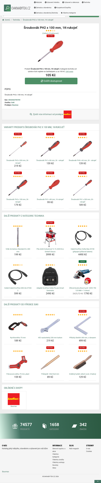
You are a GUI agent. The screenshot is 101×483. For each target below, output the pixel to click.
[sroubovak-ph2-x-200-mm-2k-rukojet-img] (18, 148)
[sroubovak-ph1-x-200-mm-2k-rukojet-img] (82, 187)
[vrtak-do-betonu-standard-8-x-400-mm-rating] (18, 226)
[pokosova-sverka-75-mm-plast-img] (18, 362)
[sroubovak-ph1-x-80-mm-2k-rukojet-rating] (50, 137)
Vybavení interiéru (52, 2)
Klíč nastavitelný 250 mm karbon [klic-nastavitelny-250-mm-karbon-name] (50, 338)
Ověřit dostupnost (51, 81)
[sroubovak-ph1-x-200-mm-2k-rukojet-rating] (82, 176)
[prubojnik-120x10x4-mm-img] (50, 362)
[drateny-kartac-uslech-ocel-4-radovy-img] (82, 362)
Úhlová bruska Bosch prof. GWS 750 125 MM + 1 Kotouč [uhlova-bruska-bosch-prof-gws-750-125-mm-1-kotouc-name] (82, 289)
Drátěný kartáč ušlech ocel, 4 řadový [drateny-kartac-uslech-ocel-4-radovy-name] (82, 374)
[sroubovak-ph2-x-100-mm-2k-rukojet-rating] (18, 176)
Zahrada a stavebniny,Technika (46, 13)
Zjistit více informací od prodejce (50, 114)
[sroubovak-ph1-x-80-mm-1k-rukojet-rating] (50, 176)
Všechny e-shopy (58, 462)
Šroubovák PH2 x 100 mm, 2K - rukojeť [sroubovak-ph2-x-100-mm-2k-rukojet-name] (17, 200)
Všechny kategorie (68, 13)
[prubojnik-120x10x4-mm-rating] (50, 351)
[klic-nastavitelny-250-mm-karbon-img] (50, 326)
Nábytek (38, 2)
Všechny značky (58, 460)
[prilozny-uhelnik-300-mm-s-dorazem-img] (82, 326)
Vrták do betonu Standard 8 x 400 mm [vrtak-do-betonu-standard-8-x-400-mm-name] (18, 250)
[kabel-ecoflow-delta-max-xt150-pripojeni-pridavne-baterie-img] (82, 237)
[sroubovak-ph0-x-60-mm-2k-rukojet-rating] (82, 137)
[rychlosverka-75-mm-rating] (18, 315)
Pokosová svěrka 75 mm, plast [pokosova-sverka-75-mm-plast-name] (17, 374)
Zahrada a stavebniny (43, 8)
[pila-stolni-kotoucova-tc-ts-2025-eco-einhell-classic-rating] (50, 226)
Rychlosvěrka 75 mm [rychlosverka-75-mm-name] (18, 338)
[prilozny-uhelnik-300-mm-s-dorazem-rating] (82, 315)
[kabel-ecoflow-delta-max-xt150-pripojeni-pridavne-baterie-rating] (82, 226)
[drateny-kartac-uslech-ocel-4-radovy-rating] (82, 351)
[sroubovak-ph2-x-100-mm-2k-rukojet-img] (18, 187)
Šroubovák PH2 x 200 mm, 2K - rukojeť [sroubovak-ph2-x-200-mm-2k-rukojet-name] (17, 161)
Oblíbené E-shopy (13, 388)
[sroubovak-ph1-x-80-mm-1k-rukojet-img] (50, 187)
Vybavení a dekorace (70, 2)
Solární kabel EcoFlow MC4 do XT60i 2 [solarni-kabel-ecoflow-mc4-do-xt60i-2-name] (17, 289)
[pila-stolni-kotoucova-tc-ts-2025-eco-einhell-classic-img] (50, 237)
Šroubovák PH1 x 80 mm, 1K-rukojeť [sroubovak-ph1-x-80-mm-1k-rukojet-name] (50, 199)
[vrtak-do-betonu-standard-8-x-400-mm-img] (18, 237)
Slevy (54, 468)
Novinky (55, 465)
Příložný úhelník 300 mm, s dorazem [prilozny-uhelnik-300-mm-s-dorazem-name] (82, 338)
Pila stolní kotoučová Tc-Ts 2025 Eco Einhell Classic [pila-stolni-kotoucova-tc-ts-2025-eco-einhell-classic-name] (50, 250)
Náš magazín (74, 449)
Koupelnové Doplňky (62, 8)
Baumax (15, 105)
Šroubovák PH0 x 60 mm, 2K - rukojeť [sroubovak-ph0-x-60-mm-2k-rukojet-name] (82, 160)
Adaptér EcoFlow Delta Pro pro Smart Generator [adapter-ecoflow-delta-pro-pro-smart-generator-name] (50, 289)
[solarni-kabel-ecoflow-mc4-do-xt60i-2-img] (18, 276)
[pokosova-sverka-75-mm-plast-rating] (18, 351)
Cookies (89, 451)
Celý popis (69, 71)
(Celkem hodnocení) (50, 33)
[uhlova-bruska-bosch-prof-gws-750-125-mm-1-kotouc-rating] (82, 265)
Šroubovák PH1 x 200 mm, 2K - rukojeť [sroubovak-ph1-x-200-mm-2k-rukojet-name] (82, 200)
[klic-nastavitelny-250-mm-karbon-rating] (50, 315)
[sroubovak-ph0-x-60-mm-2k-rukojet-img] (82, 148)
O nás (88, 449)
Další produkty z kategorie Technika (24, 215)
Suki (12, 102)
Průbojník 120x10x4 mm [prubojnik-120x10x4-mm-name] (50, 374)
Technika (86, 2)
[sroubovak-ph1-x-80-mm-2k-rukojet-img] (50, 148)
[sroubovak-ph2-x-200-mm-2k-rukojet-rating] (18, 137)
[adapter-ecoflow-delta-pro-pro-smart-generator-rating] (50, 265)
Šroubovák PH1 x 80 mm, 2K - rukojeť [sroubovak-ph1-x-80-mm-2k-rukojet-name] (50, 160)
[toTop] (97, 481)
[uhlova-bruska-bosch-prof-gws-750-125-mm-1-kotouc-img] (82, 276)
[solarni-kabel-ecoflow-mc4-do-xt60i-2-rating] (18, 265)
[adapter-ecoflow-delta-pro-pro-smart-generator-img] (50, 276)
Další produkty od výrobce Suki (21, 304)
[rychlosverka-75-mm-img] (18, 326)
